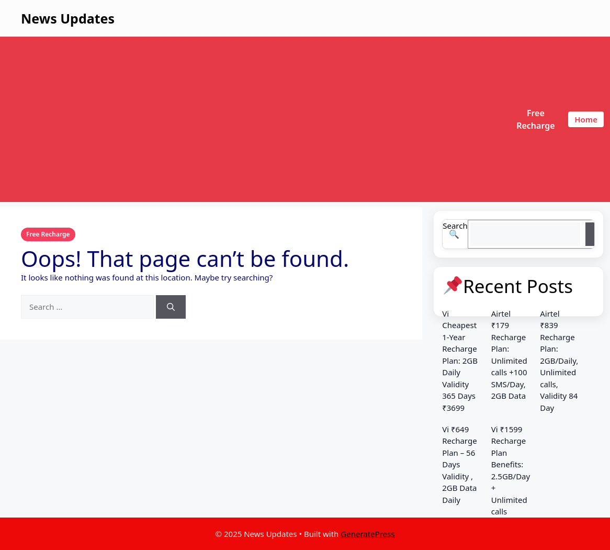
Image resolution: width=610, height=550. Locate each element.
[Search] (171, 307)
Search (455, 225)
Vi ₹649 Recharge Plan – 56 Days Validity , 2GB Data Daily (459, 464)
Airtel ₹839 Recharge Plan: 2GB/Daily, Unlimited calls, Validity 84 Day (559, 360)
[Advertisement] (254, 119)
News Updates (68, 18)
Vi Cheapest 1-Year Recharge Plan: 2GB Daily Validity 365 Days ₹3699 (460, 360)
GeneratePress (367, 534)
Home (585, 119)
